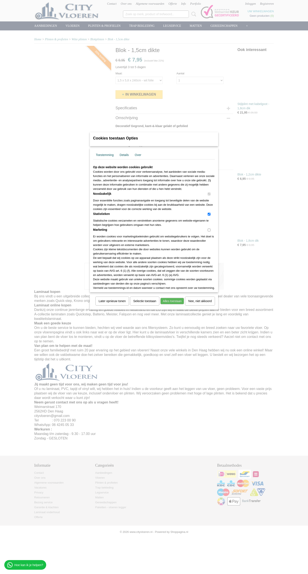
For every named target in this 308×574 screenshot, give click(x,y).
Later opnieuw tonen (112, 301)
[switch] (209, 194)
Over (138, 155)
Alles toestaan (172, 301)
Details (124, 155)
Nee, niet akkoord (200, 301)
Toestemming (105, 155)
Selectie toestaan (144, 301)
